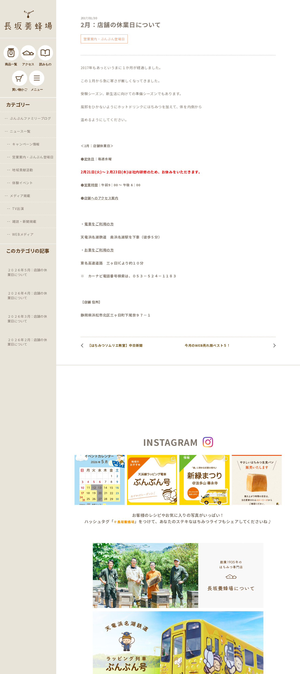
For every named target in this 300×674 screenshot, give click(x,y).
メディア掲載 (20, 195)
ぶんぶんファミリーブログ (30, 118)
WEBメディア (23, 234)
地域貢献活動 (22, 170)
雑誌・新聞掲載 (24, 221)
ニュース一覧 (20, 131)
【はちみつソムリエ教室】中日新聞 (115, 345)
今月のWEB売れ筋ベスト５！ (207, 345)
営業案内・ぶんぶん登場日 (32, 157)
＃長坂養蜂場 (124, 521)
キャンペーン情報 (26, 144)
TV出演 (18, 208)
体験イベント (22, 182)
